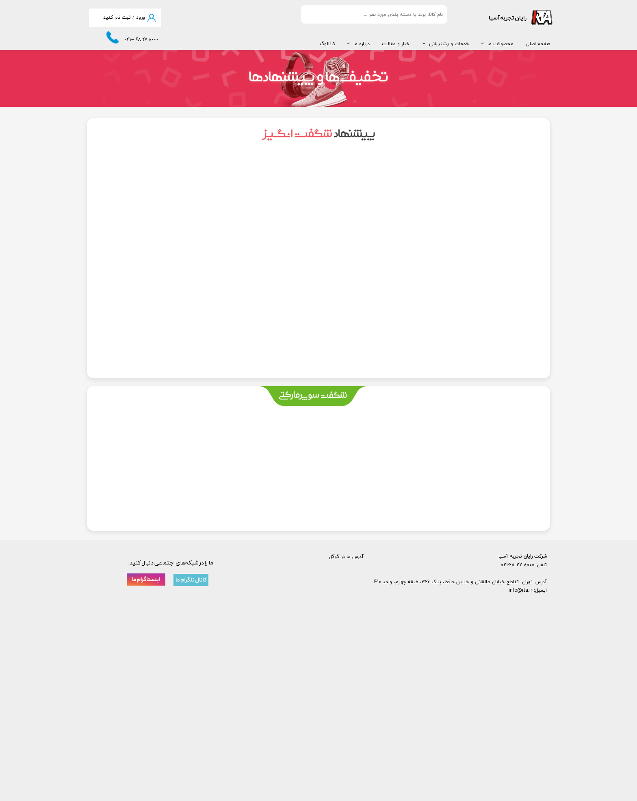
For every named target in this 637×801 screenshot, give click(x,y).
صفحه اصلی (538, 44)
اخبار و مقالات (396, 44)
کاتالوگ (327, 44)
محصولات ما (501, 44)
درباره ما (361, 44)
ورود (140, 17)
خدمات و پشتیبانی (449, 44)
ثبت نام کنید (117, 17)
